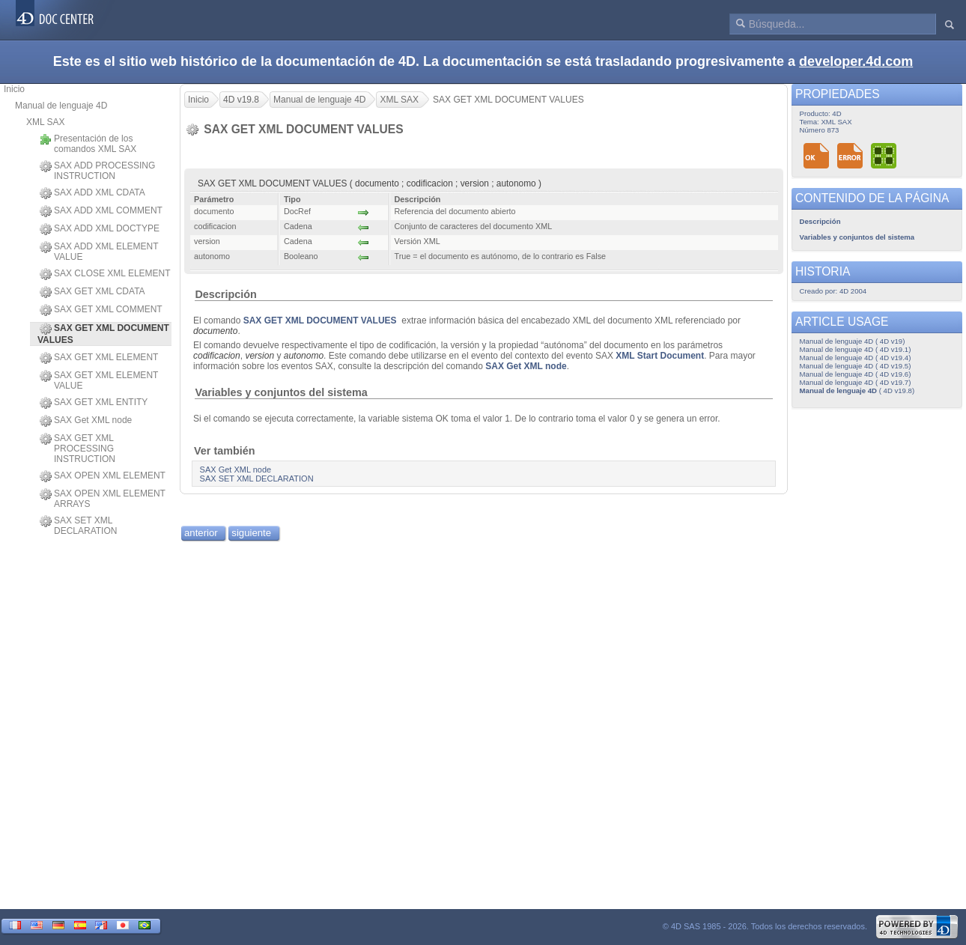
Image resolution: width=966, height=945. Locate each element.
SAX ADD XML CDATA (92, 193)
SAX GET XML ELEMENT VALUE (99, 380)
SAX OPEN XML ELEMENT (102, 476)
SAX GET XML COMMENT (101, 310)
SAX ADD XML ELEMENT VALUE (99, 251)
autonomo (303, 355)
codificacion (216, 355)
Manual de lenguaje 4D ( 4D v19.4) (855, 357)
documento (215, 331)
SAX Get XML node (86, 421)
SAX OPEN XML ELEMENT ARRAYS (102, 498)
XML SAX (45, 122)
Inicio (14, 89)
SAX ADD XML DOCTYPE (100, 229)
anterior (201, 532)
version (259, 355)
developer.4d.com (856, 61)
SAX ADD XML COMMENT (101, 211)
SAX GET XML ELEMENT (99, 358)
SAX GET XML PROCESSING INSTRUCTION (77, 448)
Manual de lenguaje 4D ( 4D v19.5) (855, 366)
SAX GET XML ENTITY (94, 403)
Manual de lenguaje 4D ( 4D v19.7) (855, 382)
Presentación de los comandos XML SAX (88, 143)
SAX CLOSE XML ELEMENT (105, 274)
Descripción (225, 294)
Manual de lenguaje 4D (61, 105)
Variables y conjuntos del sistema (281, 392)
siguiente (251, 532)
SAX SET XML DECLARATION (78, 525)
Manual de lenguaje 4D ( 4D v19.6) (855, 374)
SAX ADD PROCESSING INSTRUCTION (97, 170)
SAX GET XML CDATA (92, 292)
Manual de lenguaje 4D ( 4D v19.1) (855, 349)
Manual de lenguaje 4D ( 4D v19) (852, 341)
